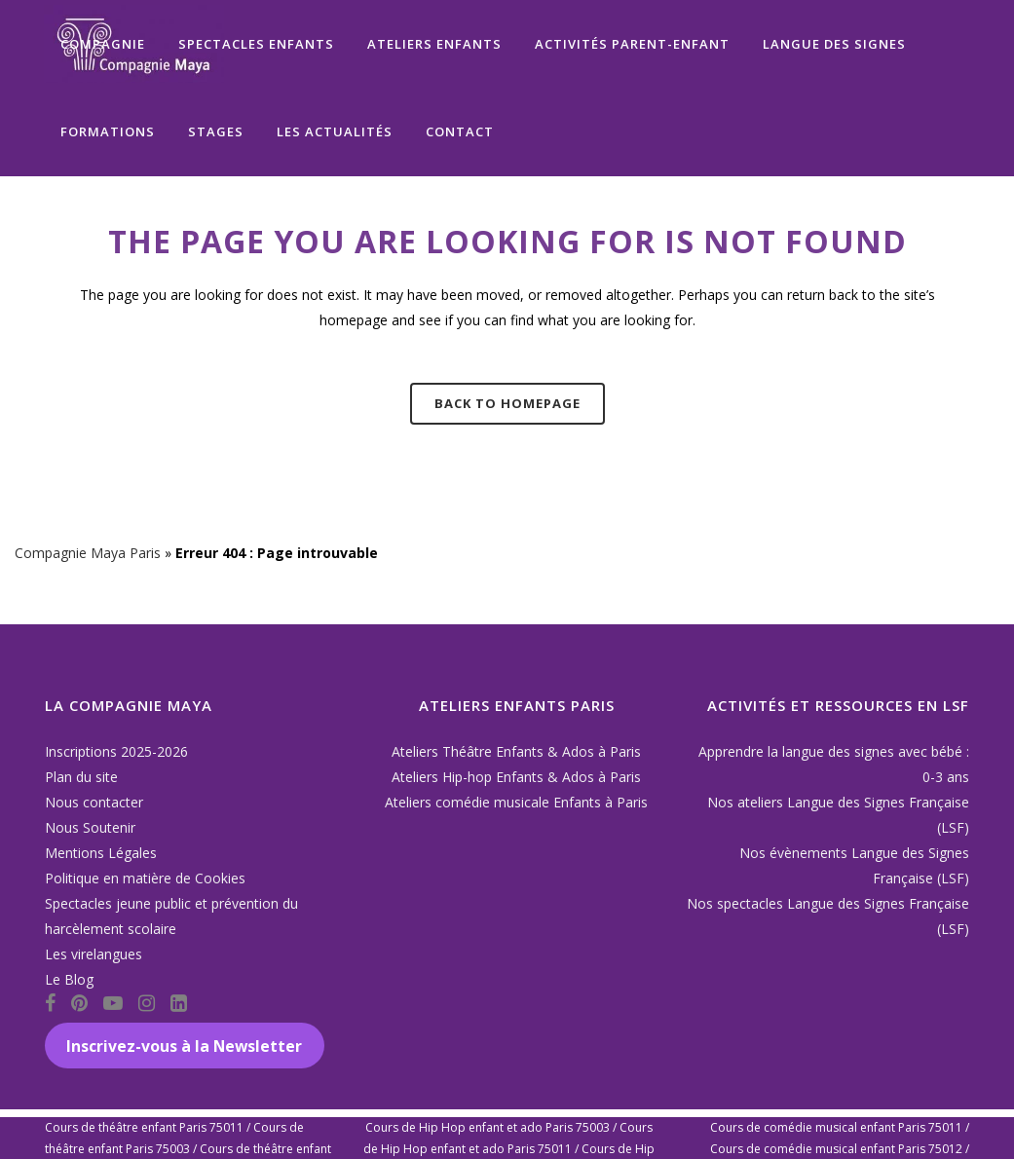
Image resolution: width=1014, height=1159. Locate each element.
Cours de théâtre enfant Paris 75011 (144, 1127)
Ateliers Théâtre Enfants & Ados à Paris (516, 751)
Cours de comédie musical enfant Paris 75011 (836, 1127)
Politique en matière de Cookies (145, 878)
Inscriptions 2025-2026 (116, 751)
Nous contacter (94, 802)
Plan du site (81, 776)
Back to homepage (507, 403)
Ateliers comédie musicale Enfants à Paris (516, 802)
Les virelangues (93, 954)
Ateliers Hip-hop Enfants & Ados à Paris (516, 776)
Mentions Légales (101, 852)
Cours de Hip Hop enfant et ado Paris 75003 (487, 1127)
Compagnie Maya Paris (88, 552)
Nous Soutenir (90, 827)
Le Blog (69, 979)
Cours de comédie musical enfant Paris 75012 (836, 1148)
